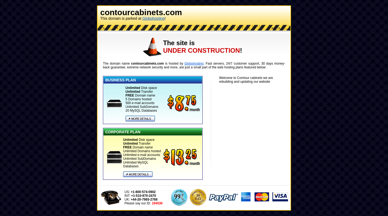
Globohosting (153, 18)
